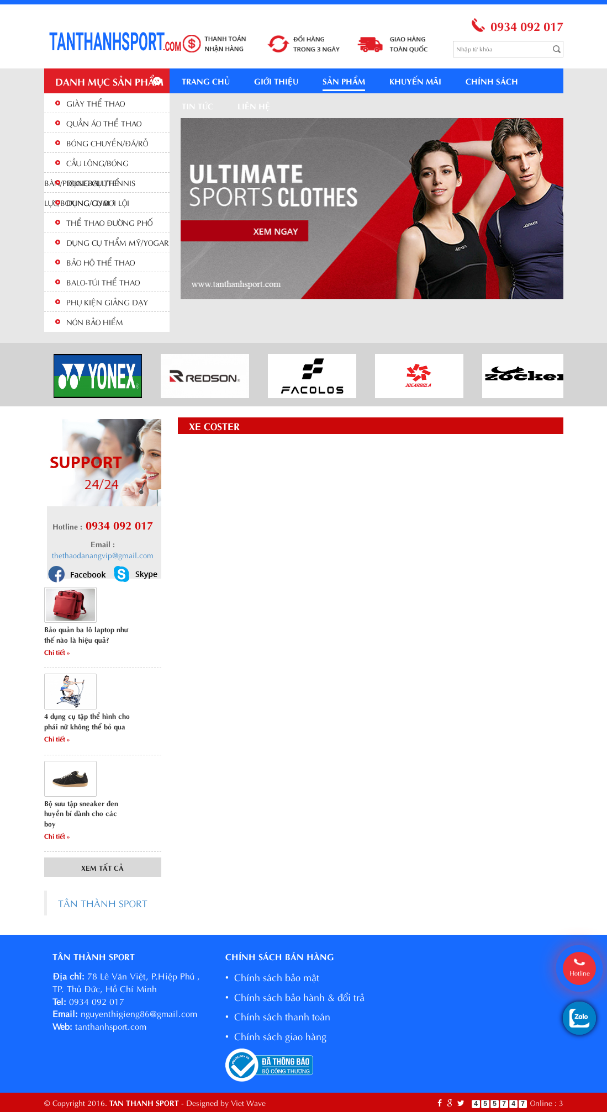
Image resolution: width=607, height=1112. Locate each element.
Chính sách (492, 81)
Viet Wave (248, 1102)
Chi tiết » (57, 651)
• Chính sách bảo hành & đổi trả (295, 996)
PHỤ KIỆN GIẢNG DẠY (107, 302)
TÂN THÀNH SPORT (102, 903)
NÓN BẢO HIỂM (94, 321)
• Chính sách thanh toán (277, 1015)
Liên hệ (253, 105)
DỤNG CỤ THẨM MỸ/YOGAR (117, 242)
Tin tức (197, 105)
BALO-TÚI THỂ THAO (103, 282)
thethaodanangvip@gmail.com (103, 554)
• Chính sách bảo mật (272, 976)
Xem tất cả (102, 867)
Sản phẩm (344, 81)
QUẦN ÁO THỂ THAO (103, 123)
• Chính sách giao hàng (275, 1035)
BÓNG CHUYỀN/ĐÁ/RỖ (107, 143)
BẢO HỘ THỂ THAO (100, 262)
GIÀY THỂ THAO (95, 103)
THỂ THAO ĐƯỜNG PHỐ (109, 222)
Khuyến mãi (415, 81)
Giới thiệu (276, 81)
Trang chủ (206, 81)
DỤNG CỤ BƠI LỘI (97, 202)
